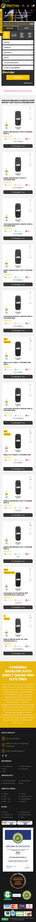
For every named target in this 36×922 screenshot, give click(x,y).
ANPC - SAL (6, 799)
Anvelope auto (7, 815)
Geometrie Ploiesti (9, 783)
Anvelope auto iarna (23, 13)
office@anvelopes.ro (17, 751)
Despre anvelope (25, 766)
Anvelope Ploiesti (25, 815)
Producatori (24, 769)
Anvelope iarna (25, 812)
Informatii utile (7, 766)
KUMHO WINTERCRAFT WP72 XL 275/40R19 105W (14, 179)
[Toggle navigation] (34, 1)
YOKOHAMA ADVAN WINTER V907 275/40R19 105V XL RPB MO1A (15, 594)
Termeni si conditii (26, 796)
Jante (22, 817)
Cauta (18, 77)
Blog (4, 769)
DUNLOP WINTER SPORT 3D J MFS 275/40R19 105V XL (15, 640)
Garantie (23, 794)
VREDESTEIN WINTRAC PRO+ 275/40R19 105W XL (17, 502)
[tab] (9, 28)
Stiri (4, 771)
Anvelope (11, 13)
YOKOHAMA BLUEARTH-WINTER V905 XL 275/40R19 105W (18, 225)
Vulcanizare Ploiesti (9, 781)
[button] (23, 5)
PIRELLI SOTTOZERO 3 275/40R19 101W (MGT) (17, 363)
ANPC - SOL (6, 801)
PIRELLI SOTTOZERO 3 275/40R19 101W (17, 455)
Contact (5, 794)
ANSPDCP (23, 801)
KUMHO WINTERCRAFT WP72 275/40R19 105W (17, 271)
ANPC (5, 796)
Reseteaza (28, 83)
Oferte (5, 812)
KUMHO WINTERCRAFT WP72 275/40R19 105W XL (17, 133)
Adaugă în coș (18, 146)
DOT (28, 139)
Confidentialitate (25, 799)
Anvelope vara (7, 817)
